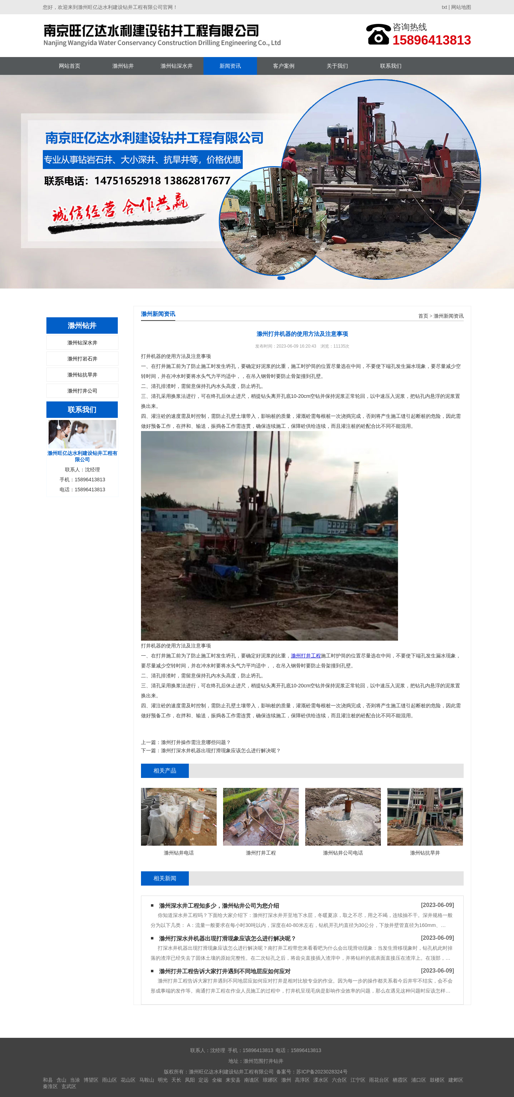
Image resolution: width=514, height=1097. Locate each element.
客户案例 (283, 66)
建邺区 (455, 1080)
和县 (48, 1080)
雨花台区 (379, 1080)
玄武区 (68, 1086)
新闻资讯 (230, 66)
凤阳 (190, 1080)
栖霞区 (400, 1080)
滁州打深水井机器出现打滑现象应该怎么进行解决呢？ (221, 750)
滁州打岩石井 (82, 359)
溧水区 (320, 1080)
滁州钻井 (123, 66)
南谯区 (251, 1080)
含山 (61, 1080)
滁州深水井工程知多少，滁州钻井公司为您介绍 (219, 906)
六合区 (339, 1080)
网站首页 (69, 66)
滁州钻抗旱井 (82, 375)
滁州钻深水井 (177, 66)
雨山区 (109, 1080)
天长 (176, 1080)
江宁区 (358, 1080)
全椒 (217, 1080)
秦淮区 (50, 1086)
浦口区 (418, 1080)
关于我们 (337, 66)
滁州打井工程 (306, 655)
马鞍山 (146, 1080)
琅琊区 (270, 1080)
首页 (423, 316)
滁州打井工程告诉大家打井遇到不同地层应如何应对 (225, 971)
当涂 (75, 1080)
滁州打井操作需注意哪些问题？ (196, 742)
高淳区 (302, 1080)
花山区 (128, 1080)
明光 (163, 1080)
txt (444, 7)
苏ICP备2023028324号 (321, 1072)
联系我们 (391, 66)
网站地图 (461, 7)
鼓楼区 (437, 1080)
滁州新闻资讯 (449, 316)
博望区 (91, 1080)
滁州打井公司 (82, 391)
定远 (203, 1080)
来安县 (233, 1080)
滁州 (286, 1080)
